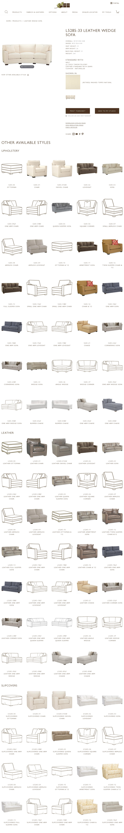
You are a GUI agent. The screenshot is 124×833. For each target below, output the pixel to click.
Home (8, 21)
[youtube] (77, 134)
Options (53, 12)
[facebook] (80, 134)
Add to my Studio (107, 111)
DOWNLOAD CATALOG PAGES (76, 123)
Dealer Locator (90, 12)
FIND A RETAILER (71, 127)
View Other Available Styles (15, 75)
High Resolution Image (74, 125)
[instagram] (73, 134)
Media (75, 12)
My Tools (106, 12)
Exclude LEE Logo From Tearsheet (79, 116)
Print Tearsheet (78, 111)
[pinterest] (83, 134)
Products (17, 12)
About (64, 12)
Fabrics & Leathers (35, 12)
